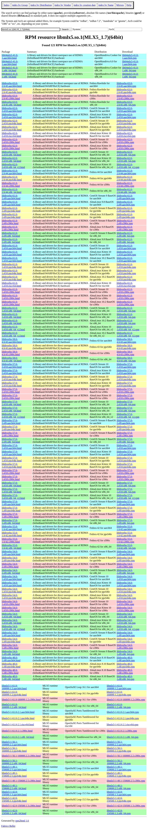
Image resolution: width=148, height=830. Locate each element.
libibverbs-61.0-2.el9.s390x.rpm (125, 222)
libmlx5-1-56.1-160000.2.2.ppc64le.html (14, 749)
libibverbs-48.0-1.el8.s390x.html (10, 671)
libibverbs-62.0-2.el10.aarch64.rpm (126, 109)
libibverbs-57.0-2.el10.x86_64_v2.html (13, 415)
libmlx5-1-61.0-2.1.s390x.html (17, 730)
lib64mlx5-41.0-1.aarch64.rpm (130, 56)
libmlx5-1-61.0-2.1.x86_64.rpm (122, 737)
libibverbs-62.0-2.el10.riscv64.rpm (126, 134)
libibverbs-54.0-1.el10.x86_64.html (11, 615)
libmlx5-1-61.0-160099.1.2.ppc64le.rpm (119, 693)
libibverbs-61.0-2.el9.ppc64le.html (11, 209)
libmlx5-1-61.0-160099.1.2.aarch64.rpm (119, 687)
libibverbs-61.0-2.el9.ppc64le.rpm (126, 209)
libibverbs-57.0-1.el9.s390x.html (10, 515)
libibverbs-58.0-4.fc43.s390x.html (11, 353)
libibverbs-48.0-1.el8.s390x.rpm (125, 671)
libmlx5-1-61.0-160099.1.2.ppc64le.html (14, 693)
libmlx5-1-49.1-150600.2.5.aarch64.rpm (119, 768)
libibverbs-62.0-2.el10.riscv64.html (11, 134)
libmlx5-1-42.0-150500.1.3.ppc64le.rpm (119, 799)
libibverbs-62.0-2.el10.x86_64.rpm (126, 153)
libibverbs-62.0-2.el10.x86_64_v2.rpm (128, 166)
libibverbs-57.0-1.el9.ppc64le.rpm (126, 509)
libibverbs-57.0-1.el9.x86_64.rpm (125, 521)
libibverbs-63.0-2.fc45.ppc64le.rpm (126, 91)
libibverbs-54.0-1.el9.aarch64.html (11, 634)
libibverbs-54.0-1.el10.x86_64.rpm (126, 615)
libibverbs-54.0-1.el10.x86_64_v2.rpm (128, 628)
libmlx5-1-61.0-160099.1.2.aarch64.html (14, 687)
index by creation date (85, 5)
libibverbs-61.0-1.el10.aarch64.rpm (126, 247)
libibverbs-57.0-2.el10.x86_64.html (11, 403)
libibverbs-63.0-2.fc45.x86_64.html (11, 103)
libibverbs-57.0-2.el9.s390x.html (10, 434)
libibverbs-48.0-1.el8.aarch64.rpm (126, 659)
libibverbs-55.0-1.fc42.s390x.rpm (125, 540)
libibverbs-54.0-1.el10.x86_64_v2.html (13, 628)
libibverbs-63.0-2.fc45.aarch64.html (12, 84)
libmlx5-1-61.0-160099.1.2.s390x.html (21, 699)
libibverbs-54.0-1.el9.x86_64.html (11, 653)
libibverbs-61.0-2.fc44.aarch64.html (12, 172)
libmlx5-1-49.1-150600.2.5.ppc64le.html (14, 774)
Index (6, 5)
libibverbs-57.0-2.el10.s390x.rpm (125, 390)
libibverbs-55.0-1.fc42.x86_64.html (11, 546)
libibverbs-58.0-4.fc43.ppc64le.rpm (126, 347)
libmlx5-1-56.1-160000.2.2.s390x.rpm (126, 755)
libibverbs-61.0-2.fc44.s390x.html (11, 184)
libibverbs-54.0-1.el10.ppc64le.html (12, 590)
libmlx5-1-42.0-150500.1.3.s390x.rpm (126, 805)
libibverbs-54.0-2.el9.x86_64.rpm (125, 571)
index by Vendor (62, 5)
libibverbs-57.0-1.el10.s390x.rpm (125, 471)
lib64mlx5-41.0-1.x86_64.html (10, 69)
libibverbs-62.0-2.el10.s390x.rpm (125, 141)
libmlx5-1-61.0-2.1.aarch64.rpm (123, 712)
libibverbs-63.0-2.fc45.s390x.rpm (125, 97)
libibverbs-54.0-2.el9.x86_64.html (11, 571)
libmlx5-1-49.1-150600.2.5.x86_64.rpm (119, 787)
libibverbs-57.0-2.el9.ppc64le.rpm (126, 428)
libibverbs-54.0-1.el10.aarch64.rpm (126, 578)
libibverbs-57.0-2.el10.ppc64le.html (12, 378)
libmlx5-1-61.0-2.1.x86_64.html (18, 737)
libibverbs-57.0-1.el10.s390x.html (11, 471)
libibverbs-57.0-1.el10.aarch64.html (12, 446)
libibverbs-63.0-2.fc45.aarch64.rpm (126, 84)
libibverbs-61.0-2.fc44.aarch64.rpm (126, 172)
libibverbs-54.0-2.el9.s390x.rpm (125, 565)
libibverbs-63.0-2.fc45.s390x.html (11, 97)
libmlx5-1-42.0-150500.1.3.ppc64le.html (14, 799)
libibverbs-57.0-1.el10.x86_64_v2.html (13, 496)
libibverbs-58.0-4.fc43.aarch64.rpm (126, 340)
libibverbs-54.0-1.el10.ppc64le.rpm (126, 590)
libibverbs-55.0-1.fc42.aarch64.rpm (126, 528)
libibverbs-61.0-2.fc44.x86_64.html (11, 191)
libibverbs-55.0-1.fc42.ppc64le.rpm (126, 534)
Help (129, 5)
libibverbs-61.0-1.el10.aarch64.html (12, 247)
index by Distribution (41, 5)
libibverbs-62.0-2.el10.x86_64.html (11, 153)
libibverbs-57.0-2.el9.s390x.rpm (125, 434)
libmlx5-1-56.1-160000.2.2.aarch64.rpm (119, 743)
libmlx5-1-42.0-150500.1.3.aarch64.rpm (119, 793)
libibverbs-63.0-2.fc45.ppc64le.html (12, 91)
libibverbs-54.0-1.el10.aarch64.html (12, 578)
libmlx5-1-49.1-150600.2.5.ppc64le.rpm (119, 774)
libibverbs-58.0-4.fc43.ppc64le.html (12, 347)
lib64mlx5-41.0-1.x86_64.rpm (130, 69)
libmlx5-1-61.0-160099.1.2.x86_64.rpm (119, 706)
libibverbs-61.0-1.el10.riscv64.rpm (126, 284)
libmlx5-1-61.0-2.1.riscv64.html (18, 724)
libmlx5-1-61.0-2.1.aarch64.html (18, 712)
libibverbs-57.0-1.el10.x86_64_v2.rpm (128, 496)
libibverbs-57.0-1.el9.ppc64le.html (11, 509)
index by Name (106, 5)
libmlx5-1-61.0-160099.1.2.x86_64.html (14, 706)
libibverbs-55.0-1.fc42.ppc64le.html (12, 534)
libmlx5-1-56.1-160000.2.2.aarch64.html (14, 743)
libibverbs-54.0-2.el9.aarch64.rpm (126, 553)
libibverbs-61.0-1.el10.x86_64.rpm (126, 309)
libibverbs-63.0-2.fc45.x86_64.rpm (126, 103)
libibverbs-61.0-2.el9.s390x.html (10, 222)
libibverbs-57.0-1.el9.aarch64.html (11, 503)
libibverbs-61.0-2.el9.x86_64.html (11, 234)
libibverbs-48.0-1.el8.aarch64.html (11, 659)
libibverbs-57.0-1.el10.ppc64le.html (12, 459)
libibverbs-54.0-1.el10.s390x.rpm (125, 603)
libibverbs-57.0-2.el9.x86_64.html (11, 440)
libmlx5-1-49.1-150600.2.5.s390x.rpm (126, 780)
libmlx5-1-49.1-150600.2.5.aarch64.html (14, 768)
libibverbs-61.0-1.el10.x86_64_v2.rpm (128, 328)
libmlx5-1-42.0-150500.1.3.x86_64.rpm (119, 812)
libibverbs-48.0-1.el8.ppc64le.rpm (126, 665)
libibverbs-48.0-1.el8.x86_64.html (11, 677)
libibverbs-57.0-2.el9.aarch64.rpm (126, 422)
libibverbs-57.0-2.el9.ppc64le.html (11, 428)
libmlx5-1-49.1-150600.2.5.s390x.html (21, 780)
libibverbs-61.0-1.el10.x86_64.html (11, 309)
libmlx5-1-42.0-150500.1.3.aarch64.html (14, 793)
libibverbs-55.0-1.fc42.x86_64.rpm (126, 546)
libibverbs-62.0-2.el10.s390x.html (11, 141)
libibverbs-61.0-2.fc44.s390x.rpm (125, 184)
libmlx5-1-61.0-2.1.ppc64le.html (18, 718)
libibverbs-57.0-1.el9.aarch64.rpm (126, 503)
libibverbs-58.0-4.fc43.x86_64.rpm (126, 359)
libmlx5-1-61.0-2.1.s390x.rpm (122, 730)
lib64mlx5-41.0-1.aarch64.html (10, 56)
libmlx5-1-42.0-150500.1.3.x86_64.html (14, 812)
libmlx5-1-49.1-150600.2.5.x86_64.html (14, 787)
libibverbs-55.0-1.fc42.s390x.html (11, 540)
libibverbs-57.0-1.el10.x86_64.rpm (126, 484)
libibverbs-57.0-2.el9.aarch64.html (11, 422)
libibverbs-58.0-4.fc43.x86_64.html (11, 359)
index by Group (20, 5)
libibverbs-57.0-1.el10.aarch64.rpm (126, 446)
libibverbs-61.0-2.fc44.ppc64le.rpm (126, 178)
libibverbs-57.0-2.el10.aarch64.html (12, 365)
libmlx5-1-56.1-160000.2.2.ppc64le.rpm (119, 749)
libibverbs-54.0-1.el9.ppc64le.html (11, 640)
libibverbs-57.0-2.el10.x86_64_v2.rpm (128, 415)
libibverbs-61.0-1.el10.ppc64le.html (12, 265)
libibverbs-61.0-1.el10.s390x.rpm (125, 290)
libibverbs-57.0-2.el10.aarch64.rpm (126, 365)
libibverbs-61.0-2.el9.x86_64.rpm (125, 234)
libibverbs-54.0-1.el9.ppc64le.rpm (126, 640)
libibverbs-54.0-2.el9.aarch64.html (11, 553)
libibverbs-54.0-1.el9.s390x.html (10, 646)
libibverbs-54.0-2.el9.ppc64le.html (11, 559)
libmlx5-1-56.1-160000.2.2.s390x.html (21, 755)
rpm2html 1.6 (22, 820)
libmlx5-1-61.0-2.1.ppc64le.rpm (123, 718)
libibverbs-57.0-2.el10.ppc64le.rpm (126, 378)
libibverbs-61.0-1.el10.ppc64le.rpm (126, 265)
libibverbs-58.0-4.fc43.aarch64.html (12, 340)
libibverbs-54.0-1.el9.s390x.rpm (125, 646)
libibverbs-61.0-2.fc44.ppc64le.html (12, 178)
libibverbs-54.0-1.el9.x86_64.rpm (125, 653)
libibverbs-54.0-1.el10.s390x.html (11, 603)
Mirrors (120, 5)
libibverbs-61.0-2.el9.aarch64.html (11, 197)
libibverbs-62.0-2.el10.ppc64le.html (12, 122)
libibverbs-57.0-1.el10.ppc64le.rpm (126, 459)
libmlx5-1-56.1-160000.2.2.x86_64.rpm (119, 762)
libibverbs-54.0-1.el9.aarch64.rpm (126, 634)
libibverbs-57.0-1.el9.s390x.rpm (125, 515)
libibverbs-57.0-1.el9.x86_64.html (11, 521)
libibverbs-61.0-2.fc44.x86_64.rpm (126, 191)
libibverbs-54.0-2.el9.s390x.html (10, 565)
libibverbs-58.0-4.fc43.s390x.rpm (125, 353)
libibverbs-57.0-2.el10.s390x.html (11, 390)
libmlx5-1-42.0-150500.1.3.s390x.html (21, 805)
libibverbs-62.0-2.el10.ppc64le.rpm (126, 122)
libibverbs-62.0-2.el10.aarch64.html (12, 109)
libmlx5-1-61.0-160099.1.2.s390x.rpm (126, 699)
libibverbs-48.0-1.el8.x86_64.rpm (125, 677)
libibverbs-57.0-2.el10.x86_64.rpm (126, 403)
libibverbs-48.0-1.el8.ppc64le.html (11, 665)
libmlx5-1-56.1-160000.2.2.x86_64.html (14, 762)
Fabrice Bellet (8, 826)
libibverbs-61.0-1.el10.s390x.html (11, 290)
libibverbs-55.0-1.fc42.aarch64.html (12, 528)
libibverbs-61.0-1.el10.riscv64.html (11, 284)
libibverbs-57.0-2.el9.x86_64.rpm (125, 440)
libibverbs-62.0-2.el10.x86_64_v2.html (13, 166)
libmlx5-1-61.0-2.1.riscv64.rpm (122, 724)
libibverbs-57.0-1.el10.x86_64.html (11, 484)
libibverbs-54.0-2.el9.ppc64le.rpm (126, 559)
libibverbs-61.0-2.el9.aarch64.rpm (126, 197)
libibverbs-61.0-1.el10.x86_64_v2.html (13, 328)
